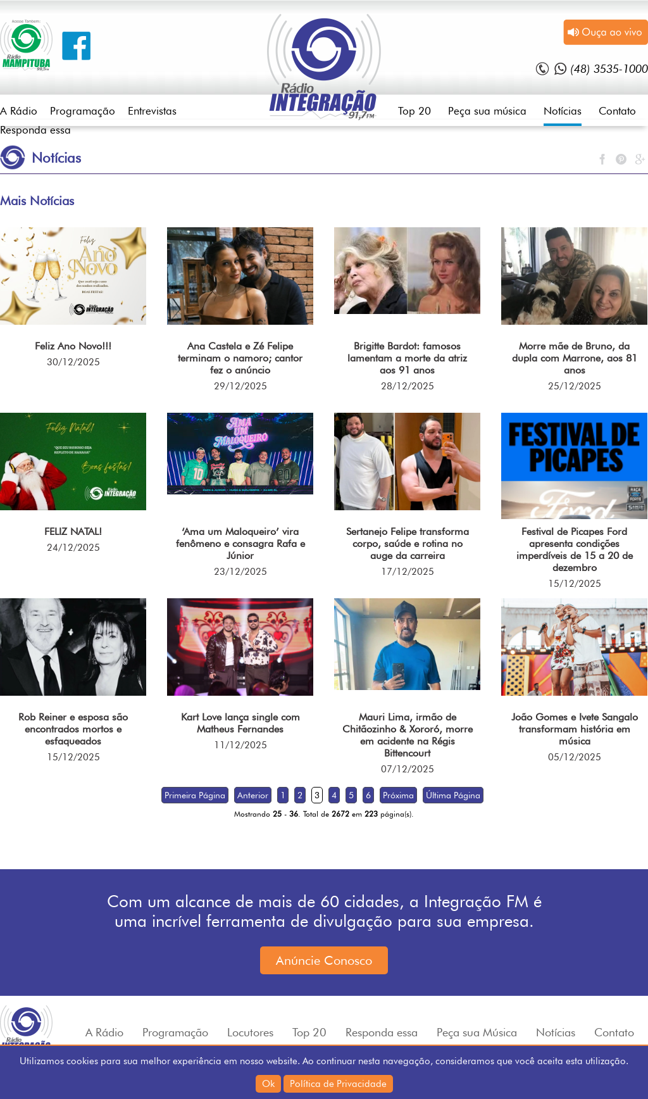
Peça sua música (487, 110)
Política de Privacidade (338, 1084)
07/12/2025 (407, 769)
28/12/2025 (407, 386)
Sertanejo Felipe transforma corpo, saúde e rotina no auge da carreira (407, 543)
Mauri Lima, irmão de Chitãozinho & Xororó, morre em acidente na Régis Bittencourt (407, 735)
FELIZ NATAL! (73, 531)
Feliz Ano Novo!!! (73, 346)
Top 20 (414, 110)
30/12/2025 (73, 362)
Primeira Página (195, 795)
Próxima (398, 795)
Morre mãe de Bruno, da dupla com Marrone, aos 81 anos (574, 358)
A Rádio (18, 110)
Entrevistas (152, 110)
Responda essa (35, 129)
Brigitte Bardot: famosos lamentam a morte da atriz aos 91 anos (407, 358)
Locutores (250, 1032)
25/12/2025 (574, 386)
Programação (82, 110)
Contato (617, 110)
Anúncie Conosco (324, 960)
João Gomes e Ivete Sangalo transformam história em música (574, 729)
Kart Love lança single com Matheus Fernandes (240, 723)
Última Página (453, 795)
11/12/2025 (240, 745)
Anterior (252, 795)
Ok (268, 1084)
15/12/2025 (574, 583)
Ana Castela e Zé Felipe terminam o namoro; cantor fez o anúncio (240, 358)
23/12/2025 (240, 571)
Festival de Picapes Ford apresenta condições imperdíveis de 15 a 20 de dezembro (574, 549)
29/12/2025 (240, 386)
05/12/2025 (574, 757)
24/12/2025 (73, 547)
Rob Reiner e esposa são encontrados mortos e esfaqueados (73, 729)
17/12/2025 (407, 571)
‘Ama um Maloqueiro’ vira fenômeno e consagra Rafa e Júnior (240, 543)
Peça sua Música (477, 1032)
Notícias (563, 110)
